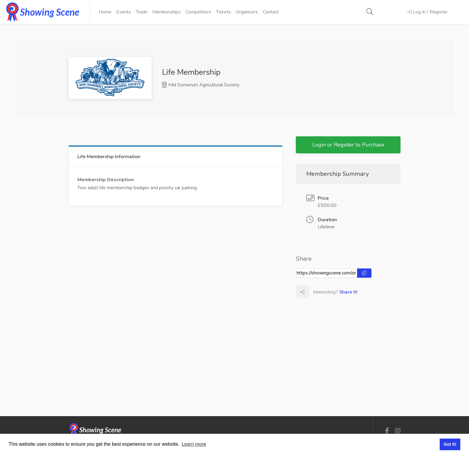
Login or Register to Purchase (348, 144)
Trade (141, 12)
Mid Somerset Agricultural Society (201, 85)
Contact (271, 12)
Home (105, 12)
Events (123, 12)
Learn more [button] (194, 444)
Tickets (223, 12)
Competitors (198, 12)
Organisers (247, 12)
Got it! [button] (450, 444)
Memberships (166, 12)
